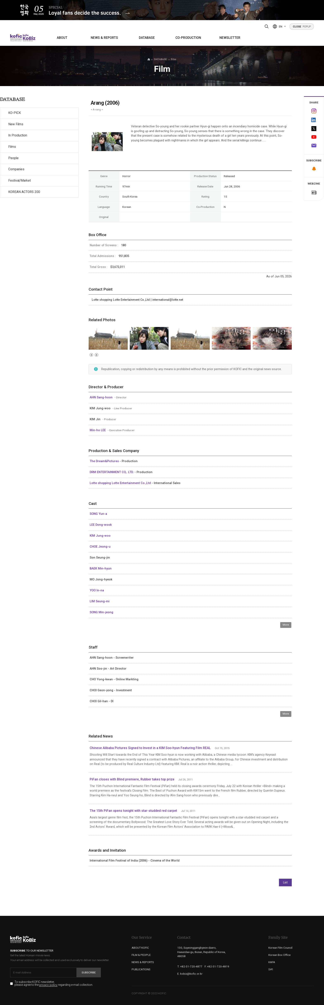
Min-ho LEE (98, 430)
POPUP (302, 26)
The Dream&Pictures (105, 461)
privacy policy (48, 985)
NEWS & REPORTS (104, 38)
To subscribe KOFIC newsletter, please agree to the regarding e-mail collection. (53, 983)
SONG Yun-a (98, 514)
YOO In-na (97, 590)
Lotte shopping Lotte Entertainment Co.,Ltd (121, 483)
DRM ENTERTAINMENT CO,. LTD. (112, 472)
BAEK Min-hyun (101, 568)
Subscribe (89, 972)
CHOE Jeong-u (100, 546)
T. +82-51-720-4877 (189, 966)
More (286, 624)
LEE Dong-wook (101, 525)
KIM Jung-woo (100, 535)
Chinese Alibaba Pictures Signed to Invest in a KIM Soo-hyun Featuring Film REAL (150, 748)
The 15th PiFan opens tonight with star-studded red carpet (133, 811)
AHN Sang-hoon (101, 397)
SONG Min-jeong (101, 612)
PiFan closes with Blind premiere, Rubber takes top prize (132, 779)
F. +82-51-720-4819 (217, 966)
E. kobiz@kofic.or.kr (189, 973)
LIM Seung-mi (100, 601)
